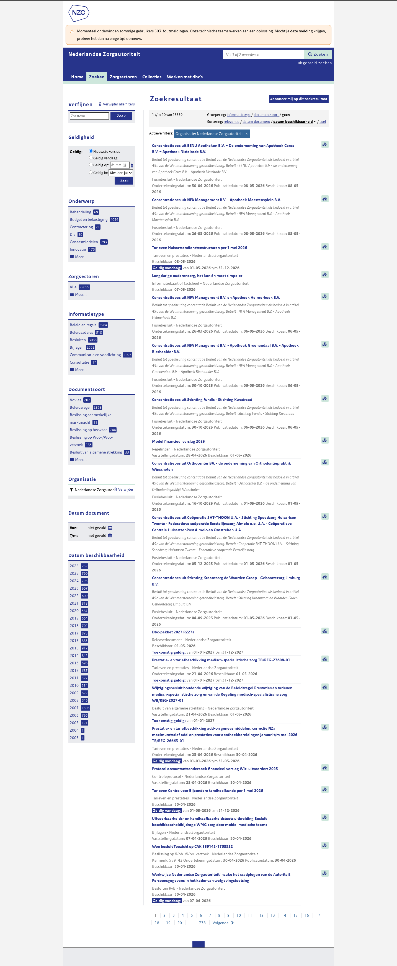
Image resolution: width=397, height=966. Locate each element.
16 (307, 915)
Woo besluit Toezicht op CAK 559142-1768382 (226, 857)
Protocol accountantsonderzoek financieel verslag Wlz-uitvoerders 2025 (226, 776)
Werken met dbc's (185, 77)
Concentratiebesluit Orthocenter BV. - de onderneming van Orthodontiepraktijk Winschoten (226, 487)
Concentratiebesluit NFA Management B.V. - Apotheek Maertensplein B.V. (226, 220)
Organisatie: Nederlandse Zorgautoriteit (209, 133)
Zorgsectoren (123, 77)
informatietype (239, 114)
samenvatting (325, 144)
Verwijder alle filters (119, 104)
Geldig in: (100, 172)
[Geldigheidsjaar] (121, 172)
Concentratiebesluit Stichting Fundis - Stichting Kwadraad (226, 417)
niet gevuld (96, 527)
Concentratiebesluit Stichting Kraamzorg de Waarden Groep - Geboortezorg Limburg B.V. (226, 601)
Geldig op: (101, 165)
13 (272, 915)
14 (284, 915)
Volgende (220, 922)
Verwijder (125, 489)
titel (322, 121)
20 (179, 922)
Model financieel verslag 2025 (226, 449)
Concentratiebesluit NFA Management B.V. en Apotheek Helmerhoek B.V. (226, 318)
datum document (256, 121)
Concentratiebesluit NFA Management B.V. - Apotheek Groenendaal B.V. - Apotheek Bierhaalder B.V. (226, 369)
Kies (132, 164)
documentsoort (266, 114)
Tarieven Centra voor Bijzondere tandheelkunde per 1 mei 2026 (226, 801)
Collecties (151, 77)
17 (318, 915)
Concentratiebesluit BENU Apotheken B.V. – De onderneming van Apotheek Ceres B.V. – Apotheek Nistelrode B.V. (226, 169)
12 (261, 915)
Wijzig (109, 527)
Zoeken (321, 54)
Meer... (81, 256)
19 (168, 922)
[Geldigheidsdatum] (120, 165)
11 (250, 915)
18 (157, 922)
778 (202, 922)
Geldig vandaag (105, 158)
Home (77, 77)
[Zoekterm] (263, 54)
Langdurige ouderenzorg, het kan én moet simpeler (226, 283)
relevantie (231, 121)
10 (238, 915)
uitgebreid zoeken (315, 63)
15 (295, 915)
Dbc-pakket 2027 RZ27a (226, 642)
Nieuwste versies (106, 151)
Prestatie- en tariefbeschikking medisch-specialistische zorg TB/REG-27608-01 (226, 670)
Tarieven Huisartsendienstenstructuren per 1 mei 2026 (226, 258)
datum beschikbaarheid (293, 121)
